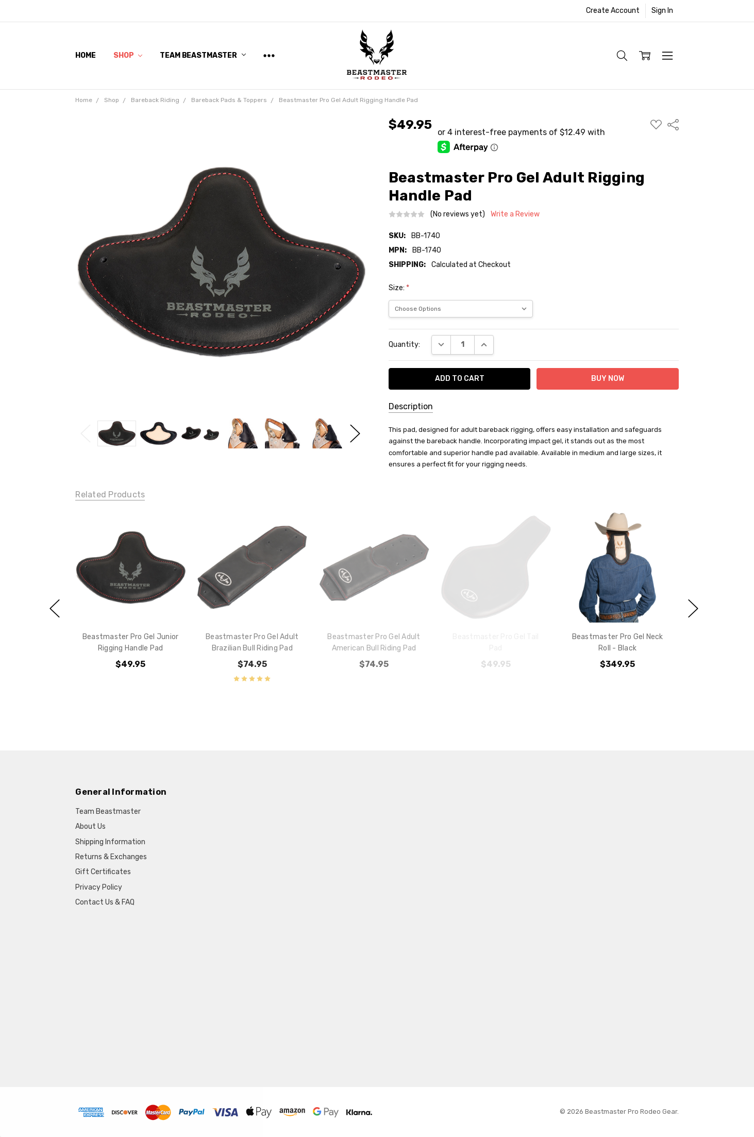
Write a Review (515, 214)
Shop (127, 55)
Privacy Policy (98, 887)
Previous (85, 433)
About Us (90, 826)
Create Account (613, 10)
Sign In (662, 10)
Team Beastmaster (203, 55)
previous (54, 608)
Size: (399, 287)
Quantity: (404, 344)
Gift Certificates (103, 871)
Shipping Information (110, 842)
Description (411, 406)
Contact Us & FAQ (105, 902)
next (693, 608)
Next (355, 433)
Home (85, 55)
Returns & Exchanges (111, 856)
